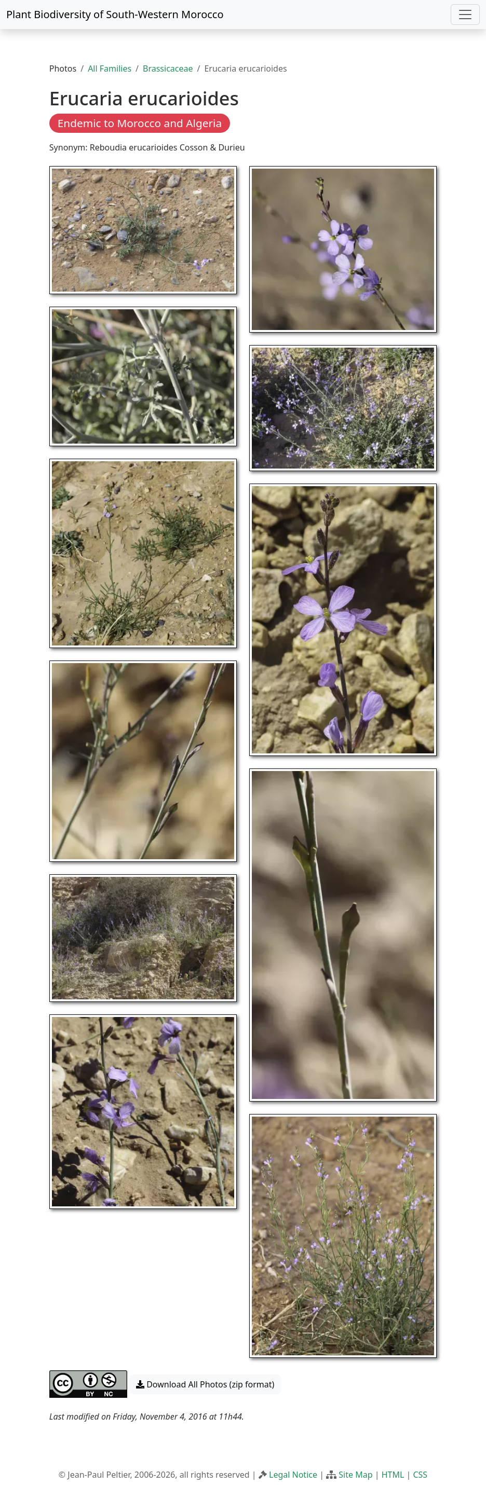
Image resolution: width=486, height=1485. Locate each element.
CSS (420, 1474)
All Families (109, 68)
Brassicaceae (168, 68)
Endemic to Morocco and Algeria (140, 123)
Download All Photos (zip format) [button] (205, 1384)
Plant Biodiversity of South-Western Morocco (115, 14)
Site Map (355, 1474)
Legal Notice (293, 1474)
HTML (393, 1474)
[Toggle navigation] (465, 14)
